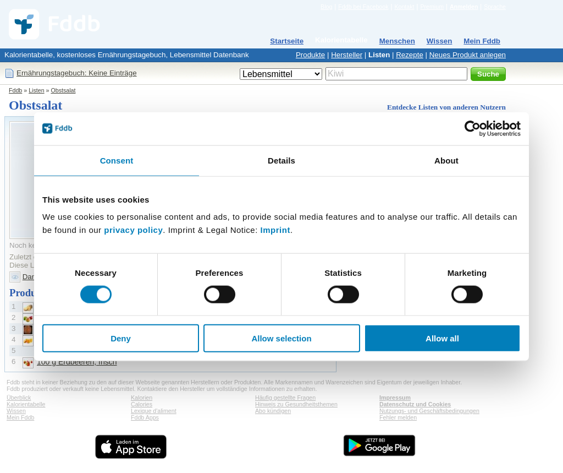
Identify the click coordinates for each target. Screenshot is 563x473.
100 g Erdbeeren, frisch (77, 361)
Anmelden (464, 6)
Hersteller (346, 55)
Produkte (310, 55)
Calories (141, 404)
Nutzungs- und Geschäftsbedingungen (429, 410)
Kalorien (141, 397)
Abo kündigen (273, 410)
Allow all (442, 338)
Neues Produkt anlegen (467, 55)
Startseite (286, 41)
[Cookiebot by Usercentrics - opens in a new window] (472, 128)
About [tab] (446, 160)
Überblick (19, 397)
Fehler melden (398, 417)
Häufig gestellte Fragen (285, 397)
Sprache (495, 6)
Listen (379, 55)
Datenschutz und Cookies (415, 404)
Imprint (275, 230)
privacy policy (133, 230)
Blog (326, 6)
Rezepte (409, 55)
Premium (432, 6)
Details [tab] (281, 160)
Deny (121, 338)
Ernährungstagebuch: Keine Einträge (76, 73)
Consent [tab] (117, 160)
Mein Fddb (481, 41)
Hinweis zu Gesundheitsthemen (296, 404)
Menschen (397, 41)
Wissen (439, 41)
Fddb (15, 90)
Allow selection (281, 338)
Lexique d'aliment (153, 410)
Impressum (395, 397)
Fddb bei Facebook (363, 6)
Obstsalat (63, 90)
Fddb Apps (145, 417)
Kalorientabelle (341, 40)
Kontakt (404, 6)
